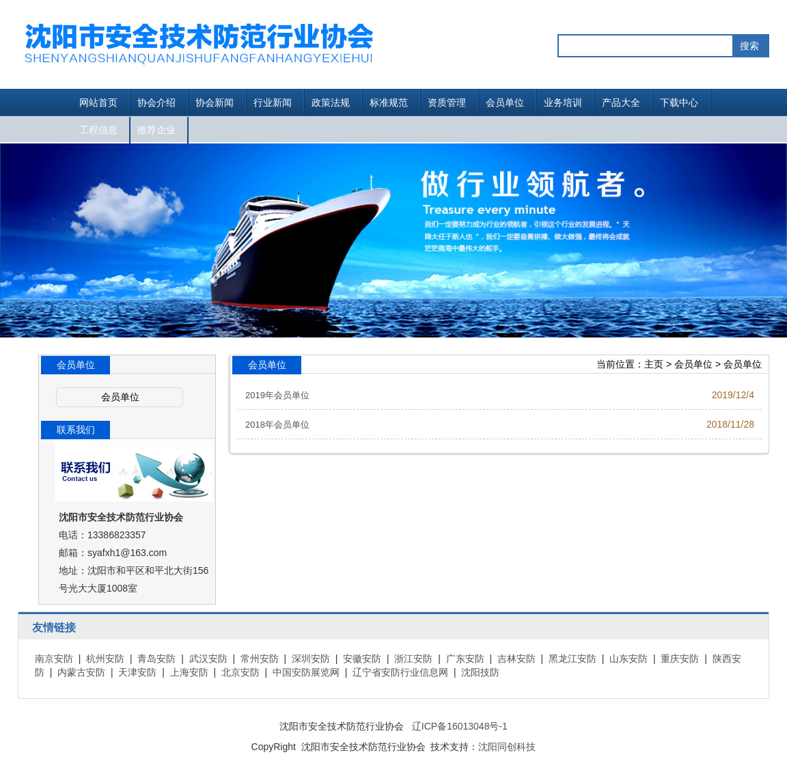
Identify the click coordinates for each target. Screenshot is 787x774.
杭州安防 (105, 658)
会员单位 (505, 102)
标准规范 (389, 102)
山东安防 (628, 658)
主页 (653, 364)
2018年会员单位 (277, 424)
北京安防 (240, 672)
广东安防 (465, 658)
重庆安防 (680, 658)
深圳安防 (311, 658)
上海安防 (189, 672)
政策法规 (331, 102)
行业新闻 (272, 102)
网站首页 (98, 102)
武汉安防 (208, 658)
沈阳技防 (480, 672)
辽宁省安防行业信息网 (400, 672)
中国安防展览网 (306, 672)
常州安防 (259, 658)
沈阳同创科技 (507, 746)
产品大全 (621, 102)
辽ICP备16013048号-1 (460, 726)
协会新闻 (214, 102)
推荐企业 (156, 129)
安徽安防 (362, 658)
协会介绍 (156, 102)
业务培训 (563, 102)
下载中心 (679, 102)
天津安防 (137, 672)
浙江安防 (413, 658)
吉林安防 (516, 658)
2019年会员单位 (277, 395)
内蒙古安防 (81, 672)
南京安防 (54, 658)
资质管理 (447, 102)
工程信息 (98, 129)
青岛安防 (156, 658)
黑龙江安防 (572, 658)
